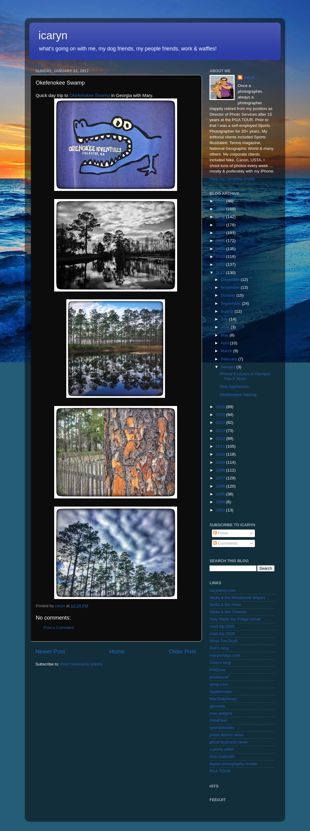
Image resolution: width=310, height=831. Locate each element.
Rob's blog (219, 648)
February (229, 359)
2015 (221, 414)
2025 (221, 209)
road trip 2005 (222, 626)
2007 (221, 478)
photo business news (228, 742)
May (225, 335)
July (225, 319)
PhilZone (217, 670)
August (228, 311)
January (228, 367)
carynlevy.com (222, 590)
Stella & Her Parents (227, 612)
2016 (221, 406)
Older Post (182, 651)
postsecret (218, 677)
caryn (249, 77)
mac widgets (220, 713)
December (231, 279)
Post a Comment (58, 627)
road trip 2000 (222, 633)
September (231, 303)
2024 (221, 216)
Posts (220, 533)
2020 (221, 248)
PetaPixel (218, 720)
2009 (221, 462)
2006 (221, 486)
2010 (221, 454)
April (225, 343)
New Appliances (234, 386)
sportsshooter (221, 727)
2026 (221, 201)
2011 (221, 446)
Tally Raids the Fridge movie (235, 619)
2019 (221, 256)
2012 (221, 438)
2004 (221, 502)
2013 (221, 430)
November (231, 287)
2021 (221, 240)
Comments (225, 543)
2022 (221, 232)
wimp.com (218, 684)
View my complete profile (232, 179)
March (227, 351)
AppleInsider (220, 691)
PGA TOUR (219, 771)
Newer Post (50, 651)
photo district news (226, 735)
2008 (221, 470)
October (228, 295)
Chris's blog (220, 662)
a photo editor (222, 749)
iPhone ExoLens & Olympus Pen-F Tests (245, 376)
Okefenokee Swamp (89, 95)
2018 (221, 264)
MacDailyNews (222, 699)
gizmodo (217, 706)
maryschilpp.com (224, 655)
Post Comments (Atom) (82, 664)
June (226, 327)
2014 (221, 422)
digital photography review (233, 764)
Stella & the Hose (225, 604)
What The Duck (223, 641)
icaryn (53, 35)
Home (116, 651)
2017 (221, 272)
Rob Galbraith (222, 756)
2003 (221, 510)
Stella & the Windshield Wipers (237, 597)
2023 (221, 225)
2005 (221, 494)
